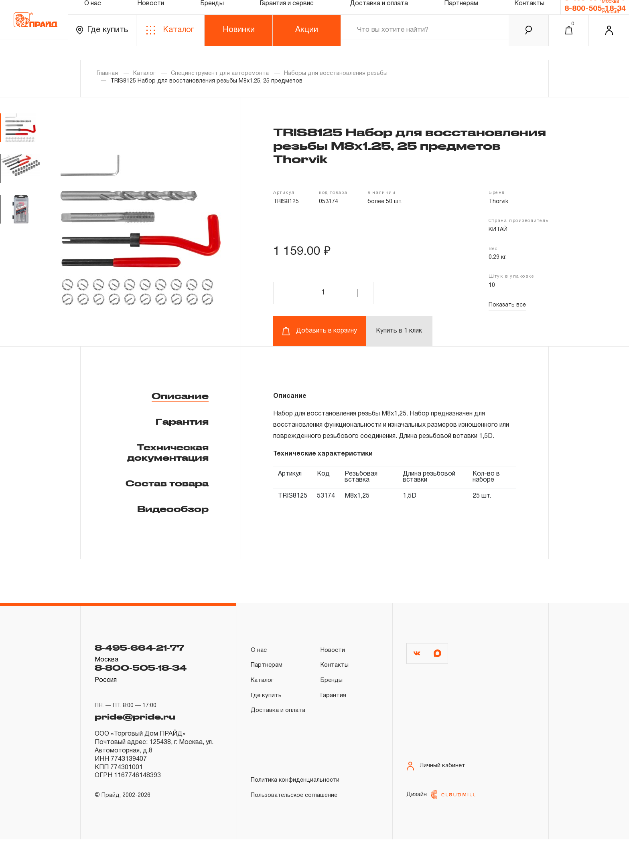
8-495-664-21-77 (595, 6)
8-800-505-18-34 (595, 20)
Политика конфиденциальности (295, 801)
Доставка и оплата (379, 13)
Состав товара (167, 483)
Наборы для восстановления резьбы (336, 73)
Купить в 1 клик (399, 331)
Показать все (507, 305)
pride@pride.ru (142, 719)
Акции (306, 43)
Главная (107, 73)
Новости (150, 13)
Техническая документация (168, 452)
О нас (92, 13)
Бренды (212, 13)
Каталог (170, 44)
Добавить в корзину (319, 331)
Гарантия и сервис (287, 13)
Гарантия (182, 421)
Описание (180, 396)
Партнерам (461, 13)
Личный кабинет (436, 776)
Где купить (102, 44)
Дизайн (440, 818)
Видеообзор (173, 509)
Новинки (239, 43)
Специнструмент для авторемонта (220, 73)
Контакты (529, 13)
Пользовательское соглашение (294, 816)
